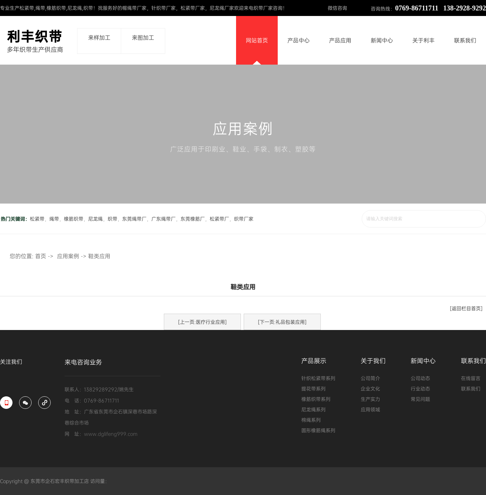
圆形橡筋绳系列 (318, 430)
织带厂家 (243, 218)
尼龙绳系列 (313, 409)
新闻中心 (382, 40)
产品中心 (298, 40)
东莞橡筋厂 (193, 218)
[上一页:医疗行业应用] (202, 322)
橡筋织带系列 (315, 399)
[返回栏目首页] (466, 308)
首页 (40, 256)
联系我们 (465, 40)
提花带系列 (313, 388)
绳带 (40, 8)
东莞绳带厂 (134, 218)
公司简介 (370, 378)
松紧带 (26, 8)
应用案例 (68, 256)
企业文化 (370, 388)
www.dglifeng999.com (110, 433)
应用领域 (370, 409)
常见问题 (420, 399)
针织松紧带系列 (318, 378)
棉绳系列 (311, 419)
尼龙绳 (74, 8)
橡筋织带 (56, 8)
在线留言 (470, 378)
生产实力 (370, 399)
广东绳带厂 (163, 218)
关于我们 (373, 361)
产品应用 (340, 40)
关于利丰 (423, 40)
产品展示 (313, 361)
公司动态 (420, 378)
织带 (88, 8)
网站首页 (257, 40)
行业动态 (420, 388)
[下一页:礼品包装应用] (282, 322)
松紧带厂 (219, 218)
